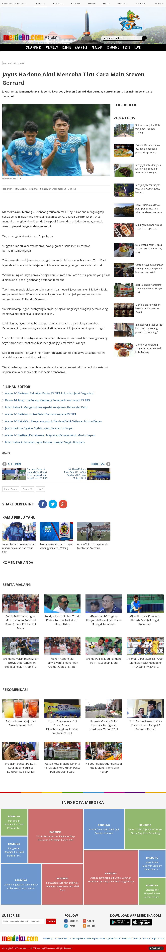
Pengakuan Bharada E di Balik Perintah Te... (14, 824)
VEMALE (91, 3)
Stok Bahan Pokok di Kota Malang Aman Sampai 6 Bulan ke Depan (145, 725)
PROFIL (126, 48)
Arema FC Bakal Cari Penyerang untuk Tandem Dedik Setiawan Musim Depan (53, 421)
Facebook (71, 921)
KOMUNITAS (113, 48)
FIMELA (106, 3)
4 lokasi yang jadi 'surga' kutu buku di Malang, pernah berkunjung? (149, 328)
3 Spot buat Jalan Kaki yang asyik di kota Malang (147, 128)
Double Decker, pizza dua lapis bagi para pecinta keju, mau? (147, 148)
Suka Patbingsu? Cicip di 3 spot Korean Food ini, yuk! (148, 248)
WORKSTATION (87, 939)
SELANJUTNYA (100, 464)
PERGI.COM (141, 3)
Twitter (69, 926)
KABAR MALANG (33, 48)
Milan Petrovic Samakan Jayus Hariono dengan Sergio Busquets (45, 442)
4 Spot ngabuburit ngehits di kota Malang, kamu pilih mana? (104, 767)
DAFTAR (51, 921)
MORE (159, 3)
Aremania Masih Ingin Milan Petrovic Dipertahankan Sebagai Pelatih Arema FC (20, 662)
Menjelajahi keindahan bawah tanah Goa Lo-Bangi (147, 308)
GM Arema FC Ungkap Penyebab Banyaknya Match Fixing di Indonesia (104, 620)
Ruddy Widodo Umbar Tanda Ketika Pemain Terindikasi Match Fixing (62, 620)
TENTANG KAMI (60, 939)
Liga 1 (40, 488)
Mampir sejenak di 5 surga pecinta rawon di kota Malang (148, 348)
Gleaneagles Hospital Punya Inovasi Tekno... (152, 893)
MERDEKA (40, 3)
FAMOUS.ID (122, 3)
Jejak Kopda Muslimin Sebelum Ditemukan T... (152, 865)
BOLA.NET (75, 3)
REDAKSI (73, 939)
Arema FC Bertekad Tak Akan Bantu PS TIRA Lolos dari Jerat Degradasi (49, 393)
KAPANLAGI (58, 3)
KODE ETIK (148, 939)
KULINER (66, 48)
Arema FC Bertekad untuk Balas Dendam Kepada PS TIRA (40, 414)
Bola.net (86, 216)
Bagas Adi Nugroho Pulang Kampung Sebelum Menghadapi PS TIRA (47, 400)
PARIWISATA (52, 48)
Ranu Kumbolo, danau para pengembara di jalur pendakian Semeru (148, 208)
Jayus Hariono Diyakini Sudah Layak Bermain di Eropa (38, 428)
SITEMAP (159, 939)
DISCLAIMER (101, 939)
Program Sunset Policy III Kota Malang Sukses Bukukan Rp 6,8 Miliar (20, 767)
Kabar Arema (10, 488)
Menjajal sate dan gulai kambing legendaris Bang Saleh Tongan (148, 168)
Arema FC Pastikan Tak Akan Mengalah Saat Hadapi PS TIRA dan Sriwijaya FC (145, 662)
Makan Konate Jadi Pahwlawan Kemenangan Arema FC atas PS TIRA (62, 662)
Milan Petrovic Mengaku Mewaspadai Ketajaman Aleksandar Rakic (46, 407)
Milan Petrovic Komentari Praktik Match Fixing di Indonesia (145, 620)
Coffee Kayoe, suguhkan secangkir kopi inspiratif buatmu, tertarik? (149, 268)
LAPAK (137, 48)
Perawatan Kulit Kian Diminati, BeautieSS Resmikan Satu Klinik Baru (62, 886)
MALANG (51, 38)
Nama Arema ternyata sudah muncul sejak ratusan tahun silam (18, 547)
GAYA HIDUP (81, 48)
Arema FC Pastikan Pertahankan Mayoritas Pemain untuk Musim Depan (50, 435)
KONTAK (47, 939)
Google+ (89, 921)
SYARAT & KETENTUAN (120, 939)
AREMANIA (97, 48)
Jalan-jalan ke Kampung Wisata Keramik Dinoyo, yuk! (149, 288)
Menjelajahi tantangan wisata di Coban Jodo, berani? (147, 188)
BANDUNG (14, 816)
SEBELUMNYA (11, 464)
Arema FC (27, 488)
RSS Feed (89, 926)
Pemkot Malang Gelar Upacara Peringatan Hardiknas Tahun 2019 (104, 725)
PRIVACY (137, 939)
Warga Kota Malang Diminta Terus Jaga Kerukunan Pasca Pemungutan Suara (62, 767)
